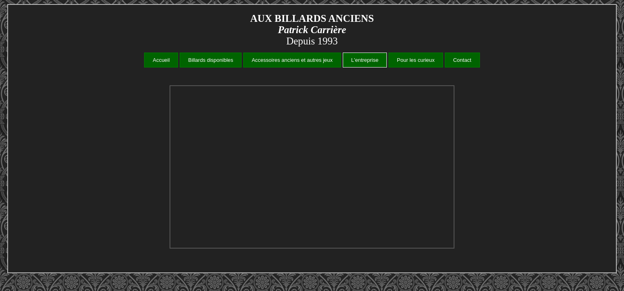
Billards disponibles (210, 60)
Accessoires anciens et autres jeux (292, 60)
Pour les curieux (416, 60)
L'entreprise (365, 60)
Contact (462, 60)
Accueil (161, 60)
